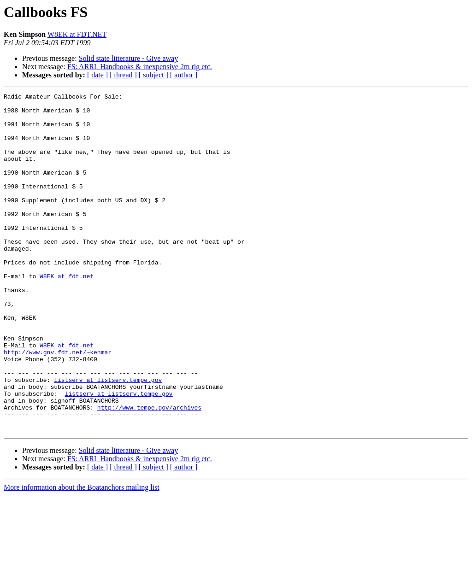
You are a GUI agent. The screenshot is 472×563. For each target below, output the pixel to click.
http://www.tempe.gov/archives (149, 471)
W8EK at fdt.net (67, 313)
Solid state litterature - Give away (128, 58)
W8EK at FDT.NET (76, 34)
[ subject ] (153, 75)
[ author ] (184, 75)
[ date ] (97, 75)
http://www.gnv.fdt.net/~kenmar (58, 404)
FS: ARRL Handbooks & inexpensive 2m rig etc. (139, 66)
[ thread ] (123, 75)
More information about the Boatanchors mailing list (81, 555)
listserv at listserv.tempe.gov (108, 438)
